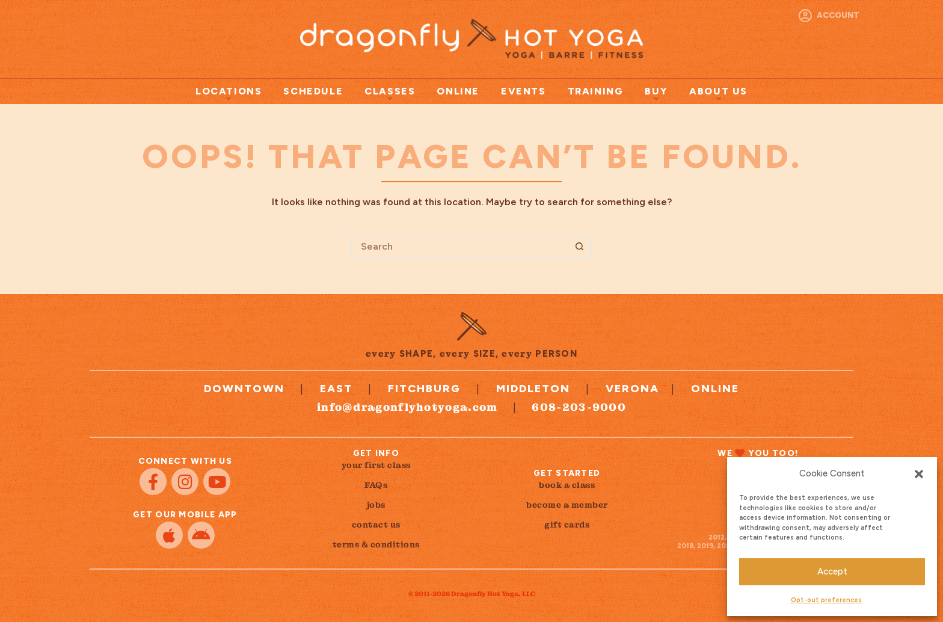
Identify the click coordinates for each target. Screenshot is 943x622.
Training (596, 91)
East (336, 388)
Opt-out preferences (826, 600)
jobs (376, 504)
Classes (389, 93)
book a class (567, 484)
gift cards (566, 524)
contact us (376, 524)
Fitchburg (424, 388)
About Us (718, 93)
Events (523, 91)
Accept (832, 571)
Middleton (533, 388)
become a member (567, 504)
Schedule (313, 91)
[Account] (829, 15)
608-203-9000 (579, 407)
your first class (376, 465)
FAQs (375, 484)
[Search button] (580, 246)
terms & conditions (376, 544)
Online (458, 91)
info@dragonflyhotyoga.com (407, 407)
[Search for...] (459, 246)
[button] (919, 474)
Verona (632, 388)
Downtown (244, 388)
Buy (656, 93)
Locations (228, 93)
